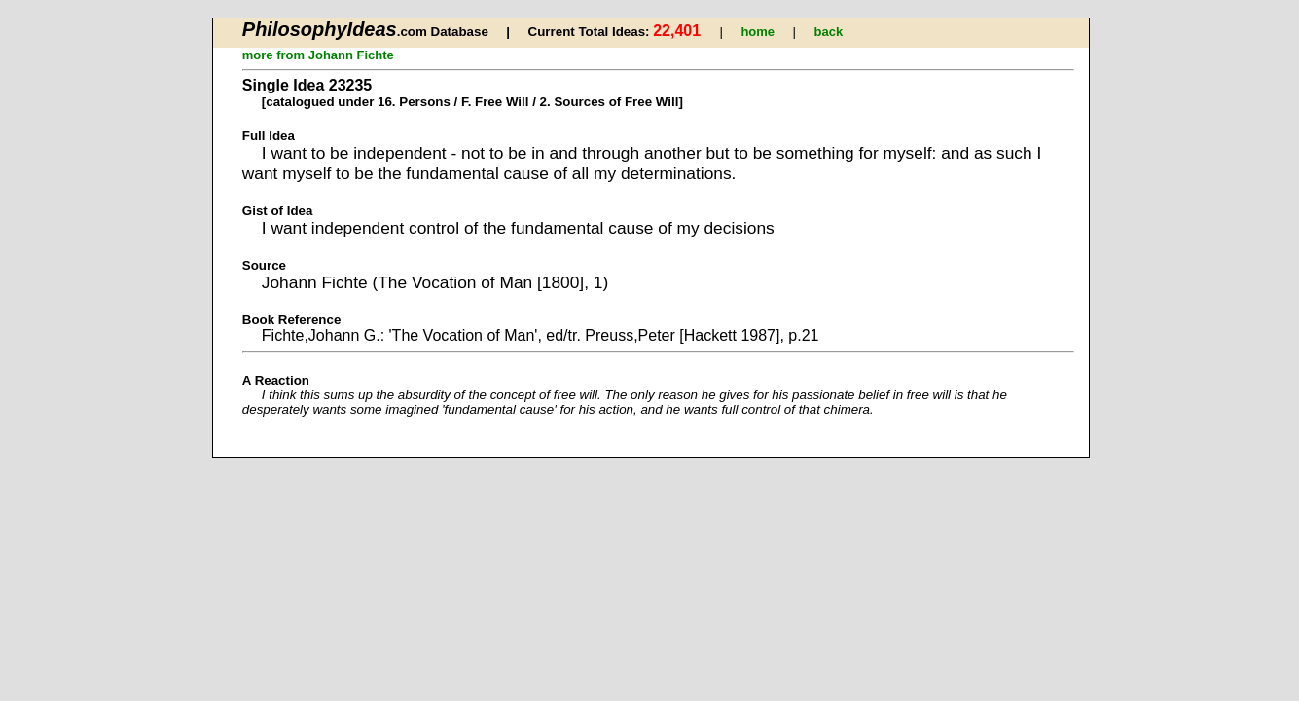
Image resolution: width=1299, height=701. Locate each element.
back (829, 31)
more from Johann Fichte (318, 55)
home (757, 31)
